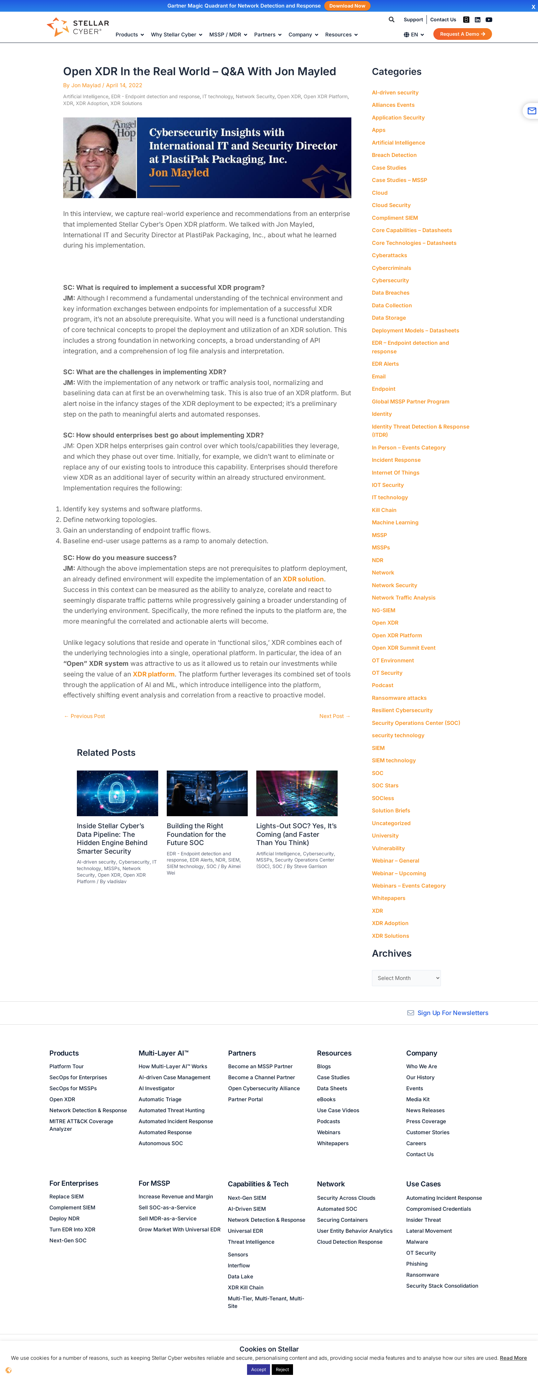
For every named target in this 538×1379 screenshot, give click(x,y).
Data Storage (389, 314)
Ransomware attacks (399, 689)
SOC (212, 865)
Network (383, 566)
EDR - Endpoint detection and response (155, 96)
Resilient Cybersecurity (402, 702)
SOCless (383, 788)
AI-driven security (97, 861)
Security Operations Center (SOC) (416, 714)
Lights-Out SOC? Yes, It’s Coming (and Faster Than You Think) (294, 833)
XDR (68, 103)
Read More (513, 1358)
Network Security (255, 96)
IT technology (217, 96)
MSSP (379, 529)
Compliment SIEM (395, 216)
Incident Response (396, 455)
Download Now (347, 6)
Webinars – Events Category (409, 875)
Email (379, 372)
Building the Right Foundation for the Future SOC (196, 833)
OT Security (387, 665)
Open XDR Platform (326, 96)
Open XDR (289, 96)
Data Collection (392, 302)
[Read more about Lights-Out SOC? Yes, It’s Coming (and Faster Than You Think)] (297, 792)
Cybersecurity (135, 861)
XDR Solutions (126, 103)
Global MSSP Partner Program (411, 397)
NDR (222, 859)
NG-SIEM (384, 603)
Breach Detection (395, 154)
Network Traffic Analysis (404, 591)
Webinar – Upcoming (399, 862)
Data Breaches (391, 290)
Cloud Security (391, 203)
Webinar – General (395, 850)
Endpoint (384, 384)
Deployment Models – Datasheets (416, 327)
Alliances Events (394, 104)
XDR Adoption (92, 103)
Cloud (380, 191)
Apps (379, 129)
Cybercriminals (391, 265)
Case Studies (389, 166)
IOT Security (388, 479)
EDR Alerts (202, 859)
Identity (382, 409)
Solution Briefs (391, 801)
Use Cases (423, 1184)
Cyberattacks (389, 253)
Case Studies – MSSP (400, 178)
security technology (398, 726)
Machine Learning (395, 516)
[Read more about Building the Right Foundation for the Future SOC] (207, 792)
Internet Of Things (396, 467)
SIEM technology (185, 865)
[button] (392, 19)
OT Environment (393, 652)
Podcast (383, 677)
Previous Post (85, 715)
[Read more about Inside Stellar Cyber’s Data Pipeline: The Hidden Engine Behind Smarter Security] (117, 792)
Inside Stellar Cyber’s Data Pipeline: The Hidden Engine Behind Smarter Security (113, 837)
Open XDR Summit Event (404, 640)
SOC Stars (385, 776)
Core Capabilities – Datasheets (412, 228)
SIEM (235, 859)
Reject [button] (282, 1369)
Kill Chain (384, 504)
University (385, 825)
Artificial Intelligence (85, 96)
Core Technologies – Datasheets (414, 240)
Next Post (334, 715)
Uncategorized (391, 813)
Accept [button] (258, 1369)
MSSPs (112, 867)
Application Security (398, 117)
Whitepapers (389, 887)
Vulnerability (388, 838)
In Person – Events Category (409, 442)
